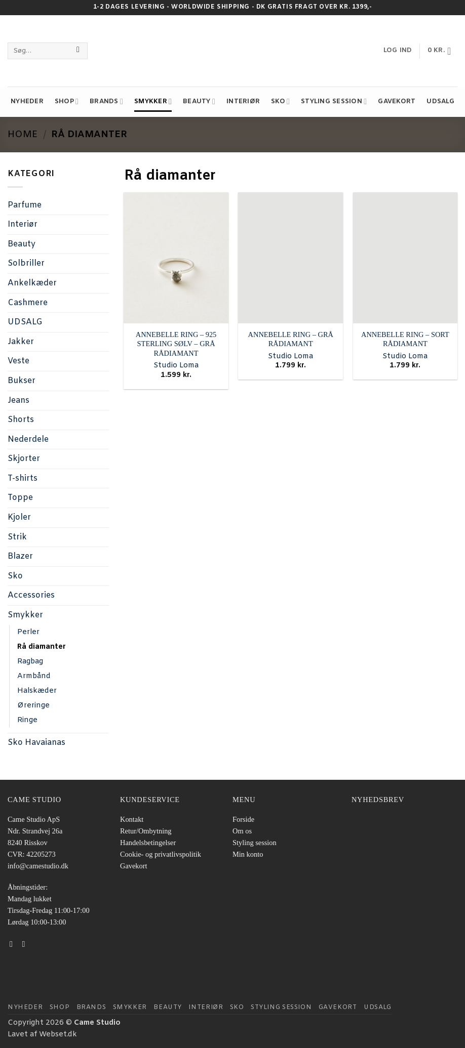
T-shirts (22, 478)
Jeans (18, 400)
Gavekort (396, 101)
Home (22, 135)
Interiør (243, 101)
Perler (28, 632)
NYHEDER (27, 101)
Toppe (20, 497)
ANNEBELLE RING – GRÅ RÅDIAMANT (290, 339)
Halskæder (37, 691)
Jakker (21, 342)
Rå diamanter (41, 647)
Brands (106, 101)
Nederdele (28, 439)
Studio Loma (176, 365)
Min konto (247, 854)
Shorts (21, 419)
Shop (67, 101)
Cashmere (28, 303)
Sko (280, 101)
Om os (242, 831)
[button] (442, 51)
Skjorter (24, 458)
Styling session (254, 843)
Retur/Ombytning (146, 831)
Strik (17, 537)
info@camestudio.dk (38, 866)
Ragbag (30, 661)
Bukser (21, 380)
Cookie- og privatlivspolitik (160, 854)
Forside (243, 819)
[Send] (78, 51)
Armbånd (34, 676)
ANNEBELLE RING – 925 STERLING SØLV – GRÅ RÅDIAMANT (176, 343)
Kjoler (19, 517)
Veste (18, 361)
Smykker (153, 101)
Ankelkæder (32, 283)
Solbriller (26, 263)
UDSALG (440, 101)
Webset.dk (58, 1034)
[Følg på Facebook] (14, 943)
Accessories (31, 595)
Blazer (20, 556)
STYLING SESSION (334, 101)
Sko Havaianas (36, 742)
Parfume (25, 205)
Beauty (199, 101)
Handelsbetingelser (148, 843)
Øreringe (33, 705)
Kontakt (131, 819)
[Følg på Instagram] (26, 943)
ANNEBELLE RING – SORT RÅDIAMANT (405, 339)
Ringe (27, 720)
